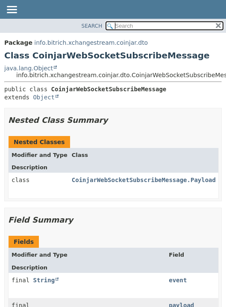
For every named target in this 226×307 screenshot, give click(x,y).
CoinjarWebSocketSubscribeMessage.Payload (144, 180)
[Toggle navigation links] (11, 10)
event (178, 280)
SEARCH (92, 26)
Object (44, 97)
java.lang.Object (28, 68)
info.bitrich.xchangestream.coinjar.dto (91, 42)
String (44, 280)
